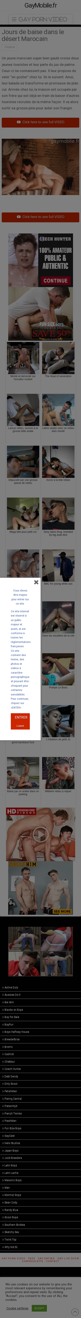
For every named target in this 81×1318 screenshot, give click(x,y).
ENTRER (21, 717)
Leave (20, 725)
